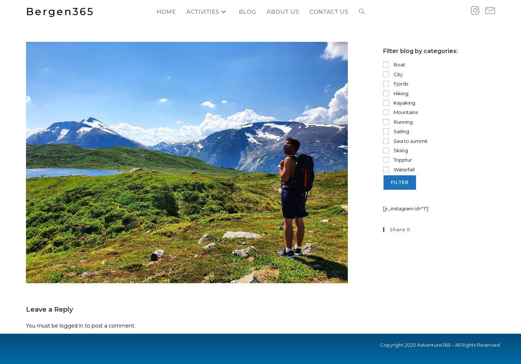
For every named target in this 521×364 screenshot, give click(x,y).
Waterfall (399, 169)
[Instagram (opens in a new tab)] (475, 11)
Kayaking (399, 103)
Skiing (395, 150)
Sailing (396, 131)
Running (398, 122)
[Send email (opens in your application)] (490, 11)
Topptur (397, 160)
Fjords (395, 84)
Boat (394, 64)
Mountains (400, 112)
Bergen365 (60, 11)
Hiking (395, 93)
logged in (71, 326)
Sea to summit (405, 141)
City (393, 74)
